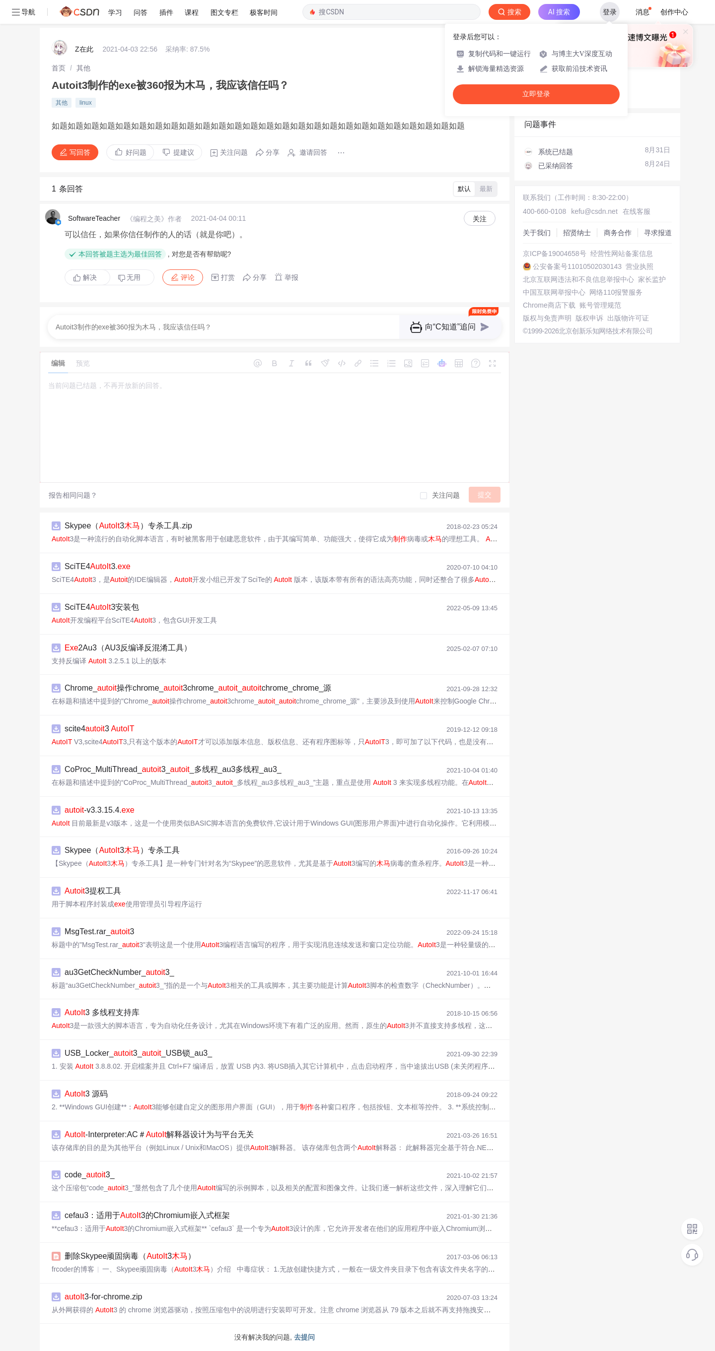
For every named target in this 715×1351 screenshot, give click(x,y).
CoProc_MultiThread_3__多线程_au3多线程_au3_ (173, 769)
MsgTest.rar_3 (100, 931)
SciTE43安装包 (102, 607)
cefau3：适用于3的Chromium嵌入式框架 (147, 1215)
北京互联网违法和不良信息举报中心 (578, 279)
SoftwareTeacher (94, 218)
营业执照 (639, 266)
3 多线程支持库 (102, 1012)
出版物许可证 (628, 318)
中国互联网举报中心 (554, 292)
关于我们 (537, 233)
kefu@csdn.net (594, 211)
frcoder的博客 (73, 1269)
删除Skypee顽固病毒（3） (130, 1256)
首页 (59, 68)
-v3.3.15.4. (100, 810)
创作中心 (674, 12)
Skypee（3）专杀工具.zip (128, 525)
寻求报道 (658, 233)
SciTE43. (98, 566)
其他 (83, 68)
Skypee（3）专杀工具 (122, 850)
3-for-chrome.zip (104, 1296)
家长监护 (652, 279)
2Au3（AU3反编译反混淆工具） (128, 647)
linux (85, 102)
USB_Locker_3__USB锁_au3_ (138, 1053)
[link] (59, 68)
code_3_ (90, 1174)
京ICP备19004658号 (554, 253)
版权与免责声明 (547, 318)
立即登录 (536, 94)
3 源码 (86, 1094)
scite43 (100, 728)
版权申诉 (589, 318)
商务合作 (618, 233)
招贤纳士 (577, 233)
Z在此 (84, 49)
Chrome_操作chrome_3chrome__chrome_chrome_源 (198, 688)
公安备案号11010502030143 (577, 266)
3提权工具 (93, 891)
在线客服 (636, 211)
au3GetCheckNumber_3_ (119, 972)
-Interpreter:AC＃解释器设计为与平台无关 (159, 1134)
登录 (610, 12)
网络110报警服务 (616, 292)
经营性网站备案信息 (621, 253)
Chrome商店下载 (549, 305)
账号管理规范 (600, 305)
